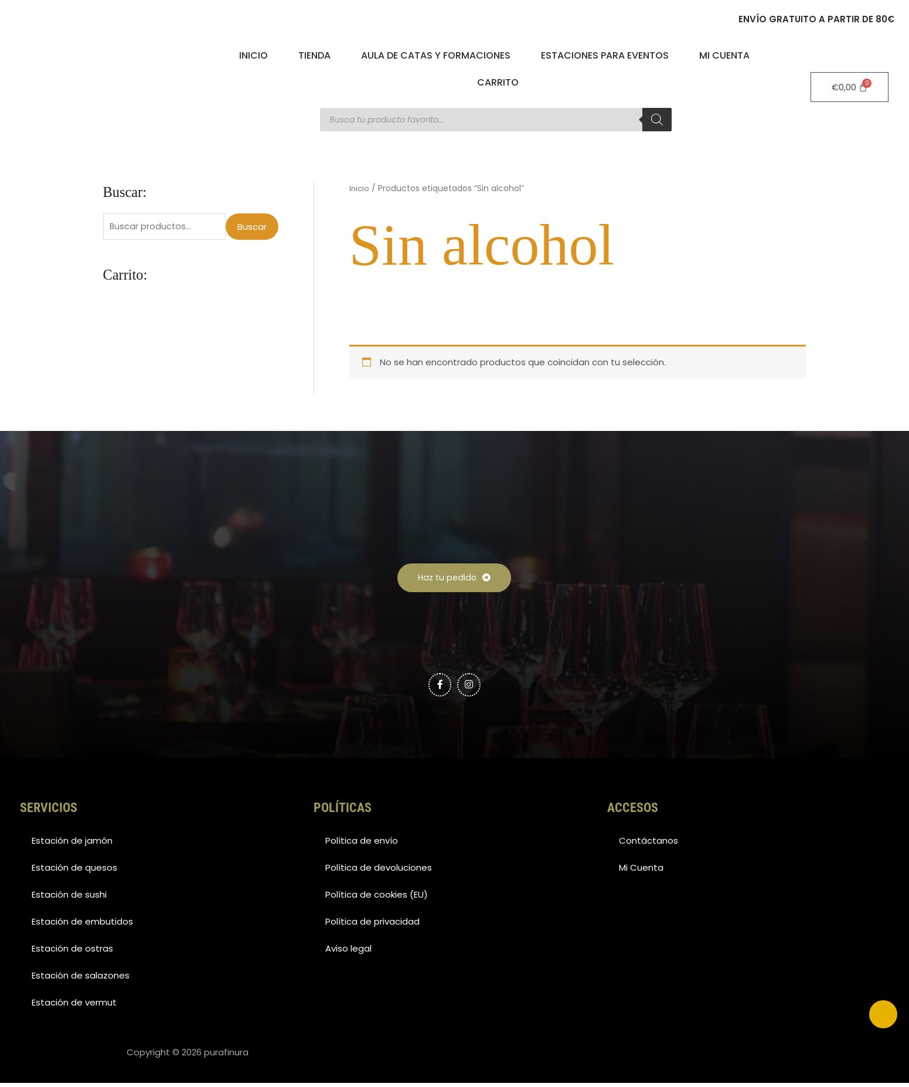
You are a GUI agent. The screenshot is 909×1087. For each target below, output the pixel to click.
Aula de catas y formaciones (435, 55)
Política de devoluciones (378, 871)
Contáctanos (648, 844)
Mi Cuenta (724, 55)
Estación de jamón (72, 844)
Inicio (253, 55)
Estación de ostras (72, 952)
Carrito (498, 82)
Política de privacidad (372, 925)
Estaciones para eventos (605, 55)
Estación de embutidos (82, 925)
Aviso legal (348, 952)
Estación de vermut (74, 1006)
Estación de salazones (81, 979)
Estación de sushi (69, 898)
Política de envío (361, 844)
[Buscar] (657, 119)
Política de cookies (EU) (376, 898)
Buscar (252, 227)
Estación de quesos (74, 871)
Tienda (314, 55)
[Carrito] (850, 87)
